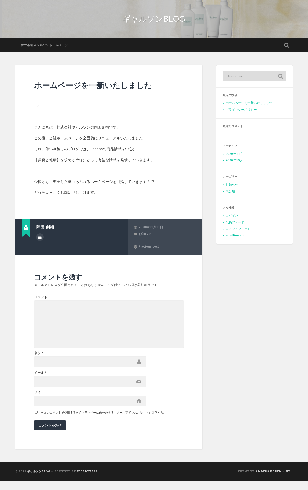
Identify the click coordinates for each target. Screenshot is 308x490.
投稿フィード (235, 224)
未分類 (230, 193)
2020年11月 (234, 156)
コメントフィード (238, 231)
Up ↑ (289, 480)
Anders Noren (269, 480)
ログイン (232, 218)
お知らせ (145, 236)
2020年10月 (234, 163)
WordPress (87, 480)
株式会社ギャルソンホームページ (44, 47)
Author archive (40, 239)
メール (40, 380)
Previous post (149, 249)
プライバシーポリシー (241, 112)
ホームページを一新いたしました (99, 87)
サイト (39, 400)
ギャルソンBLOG (154, 20)
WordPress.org (236, 238)
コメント (40, 299)
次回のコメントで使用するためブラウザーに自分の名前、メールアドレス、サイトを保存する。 (103, 421)
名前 (38, 360)
